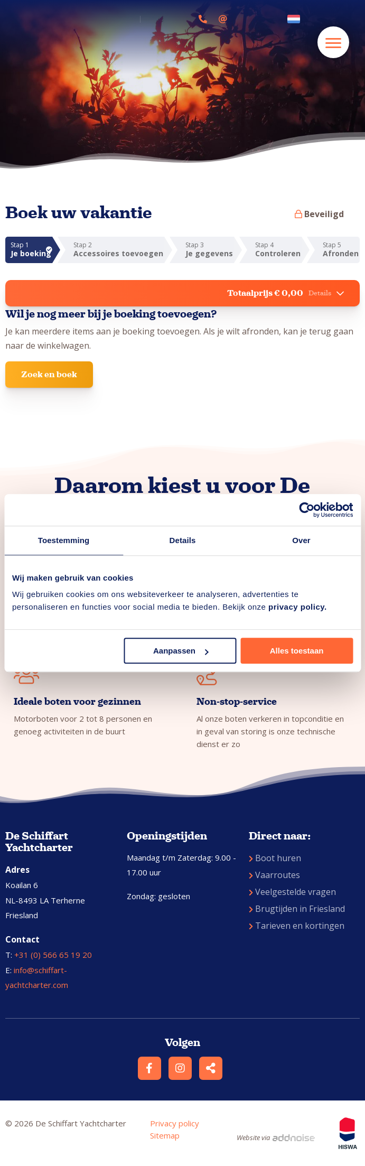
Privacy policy (174, 1123)
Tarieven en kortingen (296, 925)
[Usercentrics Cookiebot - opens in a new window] (306, 510)
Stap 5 (341, 249)
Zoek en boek (49, 374)
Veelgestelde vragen (292, 892)
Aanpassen (180, 650)
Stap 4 (278, 249)
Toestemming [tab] (64, 540)
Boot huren (275, 858)
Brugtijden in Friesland (297, 909)
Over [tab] (301, 540)
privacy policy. (297, 606)
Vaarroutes (274, 875)
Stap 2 (118, 249)
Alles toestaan (297, 650)
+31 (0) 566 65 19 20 (53, 954)
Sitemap (165, 1135)
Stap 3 (209, 249)
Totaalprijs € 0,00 (285, 293)
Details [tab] (183, 540)
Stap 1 (31, 249)
